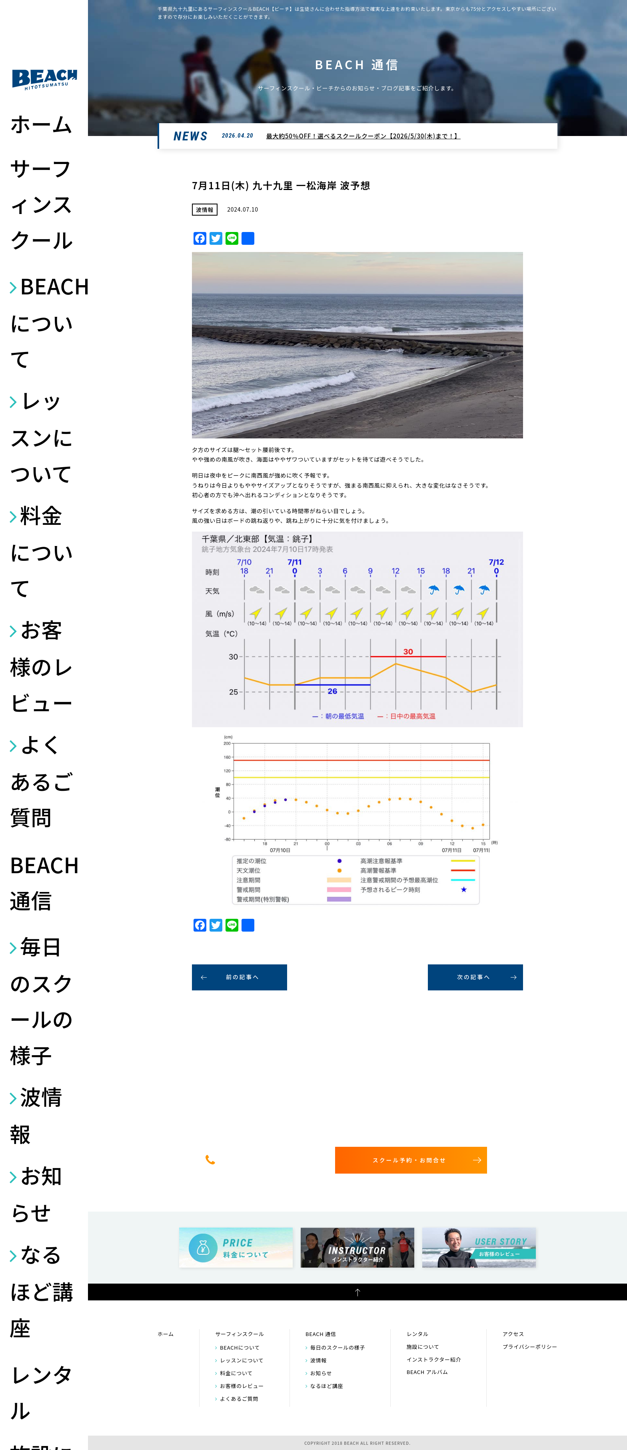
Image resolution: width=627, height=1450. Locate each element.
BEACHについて (45, 322)
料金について (42, 551)
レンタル (42, 1392)
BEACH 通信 (45, 882)
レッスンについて (42, 436)
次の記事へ (474, 977)
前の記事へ (243, 977)
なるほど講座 (42, 1290)
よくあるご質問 (42, 780)
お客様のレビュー (42, 665)
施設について (423, 1346)
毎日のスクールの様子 (42, 1000)
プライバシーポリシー (530, 1346)
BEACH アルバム (427, 1372)
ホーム (41, 123)
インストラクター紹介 (434, 1359)
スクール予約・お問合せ (410, 1160)
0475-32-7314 (268, 1159)
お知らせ (36, 1193)
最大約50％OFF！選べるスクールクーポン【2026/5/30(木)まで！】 (363, 136)
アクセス (513, 1334)
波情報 (36, 1114)
